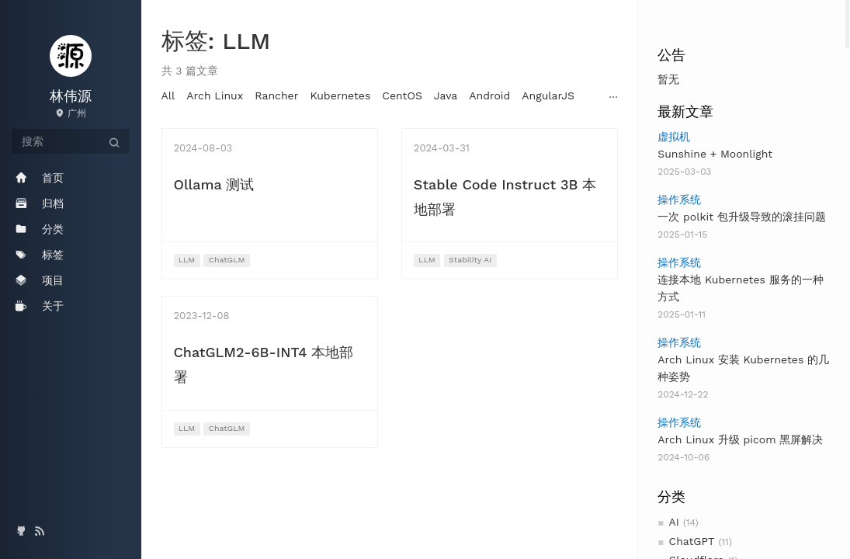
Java (445, 95)
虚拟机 (673, 136)
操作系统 (679, 199)
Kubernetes (340, 95)
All (168, 95)
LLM (187, 260)
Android (489, 95)
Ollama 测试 (214, 184)
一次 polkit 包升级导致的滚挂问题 (741, 216)
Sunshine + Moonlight (714, 154)
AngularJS (548, 95)
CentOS (402, 95)
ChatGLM (227, 260)
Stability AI (470, 260)
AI (674, 522)
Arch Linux (214, 95)
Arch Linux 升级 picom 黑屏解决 (740, 439)
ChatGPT (692, 541)
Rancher (276, 95)
